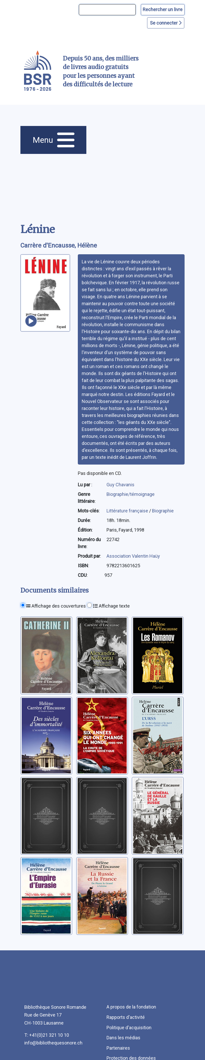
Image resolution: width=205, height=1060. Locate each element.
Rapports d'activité (126, 1017)
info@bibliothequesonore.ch (53, 1043)
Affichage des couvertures (56, 606)
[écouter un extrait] (31, 321)
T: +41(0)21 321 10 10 (46, 1035)
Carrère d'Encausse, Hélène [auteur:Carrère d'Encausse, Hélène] (58, 245)
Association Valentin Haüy (133, 556)
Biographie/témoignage (131, 494)
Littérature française (128, 510)
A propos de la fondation (131, 1007)
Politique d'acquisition (129, 1027)
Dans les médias (123, 1037)
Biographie (163, 510)
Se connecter (165, 23)
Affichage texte (111, 606)
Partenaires (118, 1048)
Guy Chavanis (120, 484)
